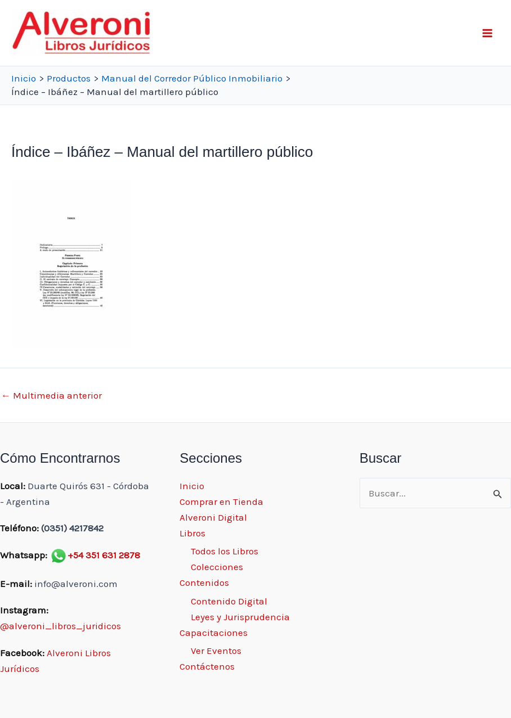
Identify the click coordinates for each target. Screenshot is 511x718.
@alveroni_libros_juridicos (60, 625)
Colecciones (217, 566)
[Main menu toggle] (487, 33)
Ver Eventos (216, 650)
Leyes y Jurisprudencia (240, 616)
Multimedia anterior (51, 395)
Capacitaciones (214, 632)
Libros (192, 533)
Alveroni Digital (213, 517)
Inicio (192, 485)
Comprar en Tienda (221, 501)
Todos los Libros (224, 551)
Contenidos (204, 582)
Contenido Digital (229, 601)
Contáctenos (207, 666)
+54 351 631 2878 (104, 555)
